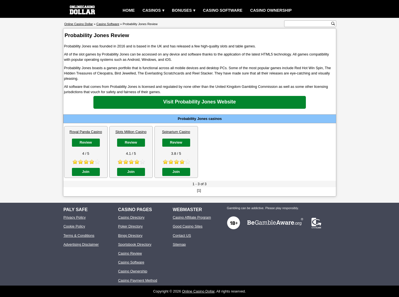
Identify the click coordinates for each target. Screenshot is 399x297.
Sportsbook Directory (134, 244)
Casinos (151, 10)
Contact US (182, 235)
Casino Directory (131, 217)
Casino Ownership (271, 10)
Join (85, 172)
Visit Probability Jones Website (199, 102)
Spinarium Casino (176, 132)
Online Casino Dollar (198, 291)
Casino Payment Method (137, 280)
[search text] (308, 24)
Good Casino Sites (188, 226)
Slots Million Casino (131, 132)
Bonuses (182, 10)
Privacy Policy (75, 217)
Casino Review (130, 253)
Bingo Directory (130, 235)
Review (85, 142)
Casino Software (223, 10)
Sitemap (179, 244)
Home (129, 10)
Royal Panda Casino (85, 132)
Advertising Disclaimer (81, 244)
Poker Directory (130, 226)
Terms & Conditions (79, 235)
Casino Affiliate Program (192, 217)
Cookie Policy (74, 226)
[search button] (333, 23)
